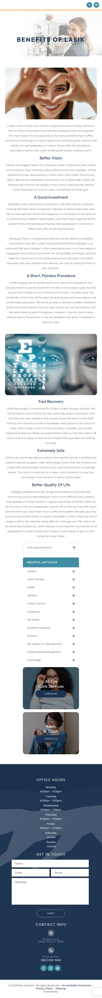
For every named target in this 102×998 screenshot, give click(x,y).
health (31, 587)
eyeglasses (33, 611)
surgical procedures (38, 627)
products (32, 635)
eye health (33, 619)
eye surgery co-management (44, 644)
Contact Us (51, 738)
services (32, 595)
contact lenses (36, 603)
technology (34, 660)
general (31, 571)
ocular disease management (44, 652)
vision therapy (35, 579)
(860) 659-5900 (51, 960)
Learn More (51, 693)
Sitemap (61, 988)
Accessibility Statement (76, 985)
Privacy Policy (44, 988)
